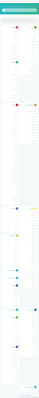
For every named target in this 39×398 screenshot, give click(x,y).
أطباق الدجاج (34, 212)
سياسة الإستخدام (29, 395)
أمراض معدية (15, 119)
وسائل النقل (34, 140)
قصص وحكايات (15, 336)
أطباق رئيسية (34, 230)
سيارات (16, 225)
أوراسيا (16, 241)
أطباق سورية (34, 233)
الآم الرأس (15, 129)
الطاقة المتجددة (14, 291)
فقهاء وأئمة (34, 65)
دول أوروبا (15, 257)
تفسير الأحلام (34, 119)
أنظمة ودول (15, 239)
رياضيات (34, 345)
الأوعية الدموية (15, 135)
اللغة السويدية (34, 318)
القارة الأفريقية (15, 249)
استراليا (16, 244)
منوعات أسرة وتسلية (14, 57)
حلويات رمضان (33, 270)
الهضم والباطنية (14, 174)
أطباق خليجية (34, 228)
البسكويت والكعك (33, 257)
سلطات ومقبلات (33, 278)
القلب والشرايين (14, 164)
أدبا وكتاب (15, 350)
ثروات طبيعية (15, 299)
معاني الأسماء (15, 54)
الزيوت (16, 76)
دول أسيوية (15, 255)
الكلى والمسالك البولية (13, 169)
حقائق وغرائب (15, 363)
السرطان (16, 153)
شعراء (16, 369)
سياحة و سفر (15, 263)
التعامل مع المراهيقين (32, 111)
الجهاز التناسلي (15, 140)
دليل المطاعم (15, 252)
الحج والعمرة (34, 41)
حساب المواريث (33, 52)
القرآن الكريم (34, 46)
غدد (16, 193)
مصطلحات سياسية (14, 339)
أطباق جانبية (34, 225)
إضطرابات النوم (14, 127)
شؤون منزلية (15, 44)
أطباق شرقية (34, 238)
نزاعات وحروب (15, 379)
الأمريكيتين (15, 247)
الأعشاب (16, 65)
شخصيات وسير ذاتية (14, 366)
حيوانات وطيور (15, 302)
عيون (16, 190)
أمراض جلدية (15, 116)
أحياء (35, 313)
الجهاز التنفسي (15, 143)
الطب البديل (15, 161)
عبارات (16, 331)
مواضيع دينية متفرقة (33, 70)
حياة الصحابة (34, 54)
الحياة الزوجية (15, 33)
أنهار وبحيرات (15, 358)
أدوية (16, 108)
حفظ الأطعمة (34, 265)
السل (16, 156)
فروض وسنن (34, 62)
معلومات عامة (33, 135)
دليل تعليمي (34, 342)
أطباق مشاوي (34, 246)
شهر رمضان (34, 57)
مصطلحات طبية (14, 198)
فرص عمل (15, 334)
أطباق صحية (34, 241)
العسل (16, 81)
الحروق (16, 148)
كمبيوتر (16, 228)
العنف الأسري (34, 116)
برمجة (16, 217)
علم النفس (34, 347)
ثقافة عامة (34, 337)
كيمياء (35, 353)
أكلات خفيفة (34, 254)
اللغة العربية (34, 321)
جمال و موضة (15, 36)
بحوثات (35, 329)
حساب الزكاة (34, 49)
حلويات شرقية (33, 273)
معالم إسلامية (34, 68)
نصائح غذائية (15, 100)
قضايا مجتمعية (33, 132)
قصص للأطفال (15, 52)
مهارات (16, 342)
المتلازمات (15, 172)
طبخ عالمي (34, 281)
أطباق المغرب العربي (32, 217)
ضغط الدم (15, 182)
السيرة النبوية (34, 44)
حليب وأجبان (15, 89)
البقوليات (15, 71)
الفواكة (16, 84)
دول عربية (15, 260)
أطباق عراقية (34, 244)
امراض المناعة (15, 177)
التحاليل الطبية (15, 137)
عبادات (35, 60)
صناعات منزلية (15, 46)
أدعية (35, 33)
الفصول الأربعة (15, 294)
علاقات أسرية (15, 49)
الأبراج (35, 108)
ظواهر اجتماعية (33, 127)
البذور (16, 68)
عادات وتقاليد (34, 129)
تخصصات (34, 334)
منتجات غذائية (15, 97)
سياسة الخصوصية (24, 395)
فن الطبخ (34, 283)
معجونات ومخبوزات (33, 286)
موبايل (16, 230)
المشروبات (34, 262)
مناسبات (34, 137)
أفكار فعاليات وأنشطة (14, 355)
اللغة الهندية (34, 326)
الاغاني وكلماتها (15, 326)
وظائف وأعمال (33, 143)
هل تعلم (16, 382)
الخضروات (15, 73)
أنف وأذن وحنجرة (14, 124)
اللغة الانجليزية (33, 316)
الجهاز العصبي (15, 145)
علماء (16, 371)
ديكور (16, 41)
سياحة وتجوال (15, 265)
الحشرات (16, 289)
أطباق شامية (34, 236)
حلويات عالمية (33, 275)
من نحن (20, 395)
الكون (16, 297)
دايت (16, 92)
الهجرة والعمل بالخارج (13, 361)
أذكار (35, 36)
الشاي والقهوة (15, 79)
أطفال (16, 111)
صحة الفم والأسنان (14, 180)
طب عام (16, 185)
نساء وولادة (15, 201)
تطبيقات (16, 220)
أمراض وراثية (15, 121)
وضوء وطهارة (34, 73)
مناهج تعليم (34, 355)
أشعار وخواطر (15, 353)
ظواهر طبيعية (15, 305)
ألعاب (16, 323)
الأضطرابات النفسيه (14, 132)
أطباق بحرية (34, 220)
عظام (16, 188)
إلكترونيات (15, 212)
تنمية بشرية (34, 121)
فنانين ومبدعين (15, 374)
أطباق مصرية (34, 249)
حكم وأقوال (34, 124)
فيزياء (35, 350)
